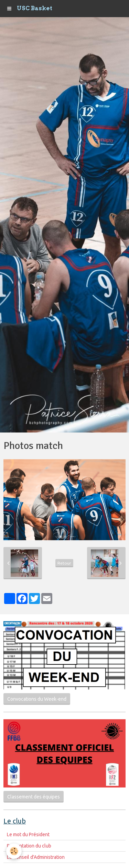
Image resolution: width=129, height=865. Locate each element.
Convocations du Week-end (36, 699)
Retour (64, 563)
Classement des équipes (33, 796)
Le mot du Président (28, 834)
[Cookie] (14, 851)
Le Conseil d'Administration (36, 857)
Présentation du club (29, 846)
